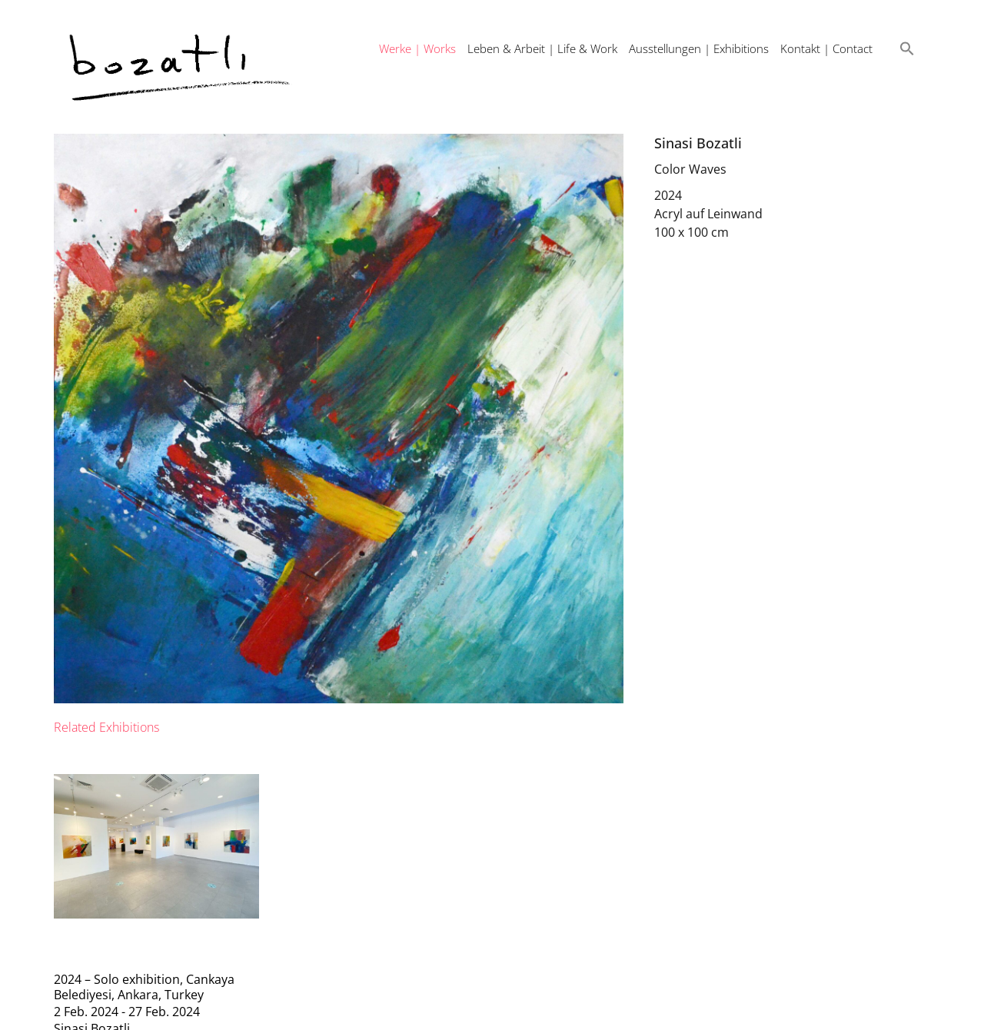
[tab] (106, 727)
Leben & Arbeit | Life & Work (542, 48)
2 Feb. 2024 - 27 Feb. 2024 (127, 1011)
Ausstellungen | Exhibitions (699, 48)
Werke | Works (417, 48)
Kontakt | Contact (826, 48)
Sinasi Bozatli (698, 143)
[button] (907, 48)
